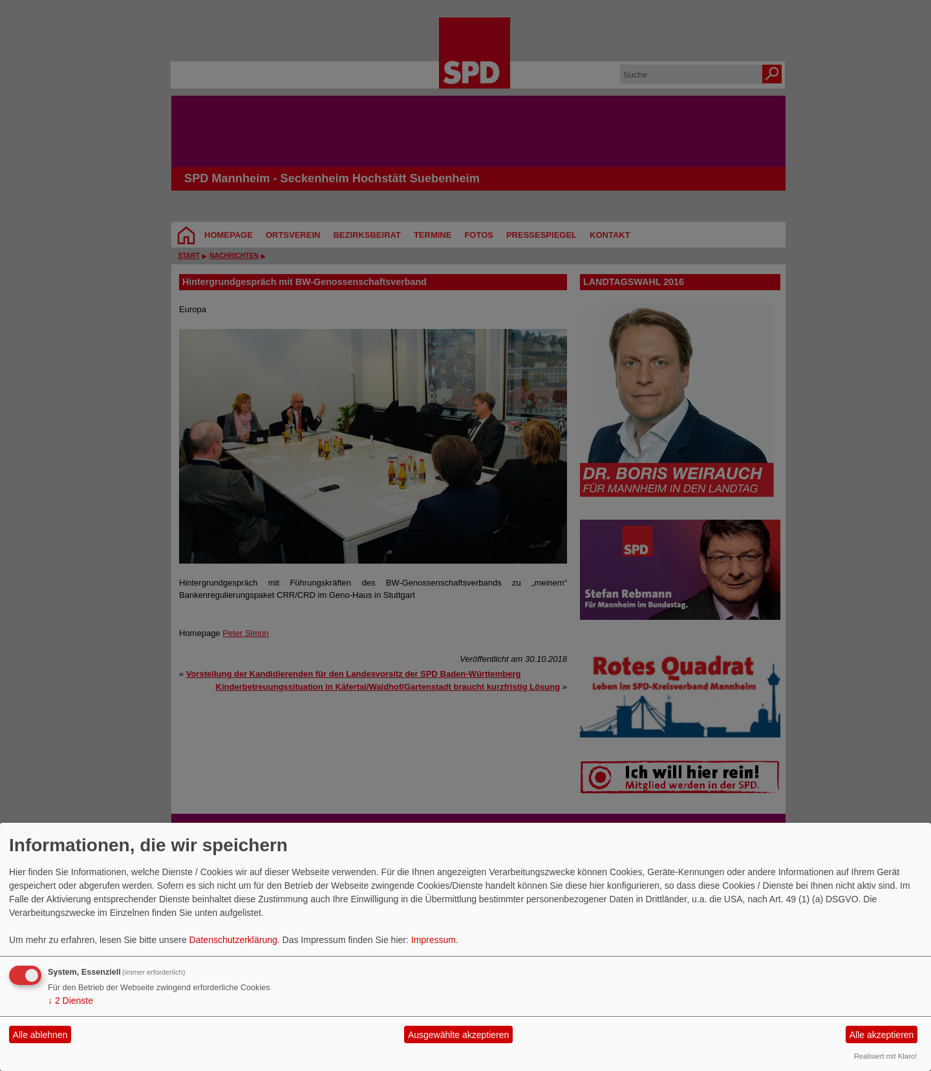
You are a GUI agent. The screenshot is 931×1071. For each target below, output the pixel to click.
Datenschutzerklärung (233, 940)
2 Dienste (70, 1000)
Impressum (433, 940)
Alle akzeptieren (882, 1035)
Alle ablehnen (40, 1035)
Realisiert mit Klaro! (885, 1056)
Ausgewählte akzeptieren (458, 1035)
